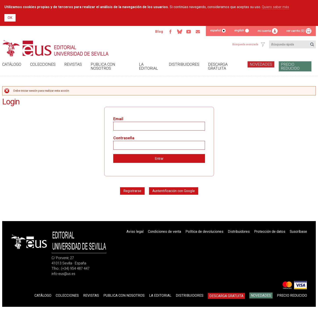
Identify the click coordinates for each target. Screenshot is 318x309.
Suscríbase (298, 231)
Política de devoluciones (204, 231)
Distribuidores (184, 64)
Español (215, 30)
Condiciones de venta (164, 231)
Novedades (261, 64)
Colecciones (43, 64)
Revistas (73, 64)
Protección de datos (269, 231)
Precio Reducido (290, 66)
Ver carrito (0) (295, 31)
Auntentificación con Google (173, 191)
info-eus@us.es (63, 274)
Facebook (170, 31)
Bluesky (179, 31)
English (239, 30)
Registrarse (132, 191)
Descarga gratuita (218, 66)
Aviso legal (135, 231)
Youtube (188, 31)
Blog (159, 31)
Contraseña (123, 138)
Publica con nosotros (103, 66)
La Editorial (148, 66)
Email (197, 31)
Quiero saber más (275, 7)
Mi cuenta (264, 31)
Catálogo (11, 64)
